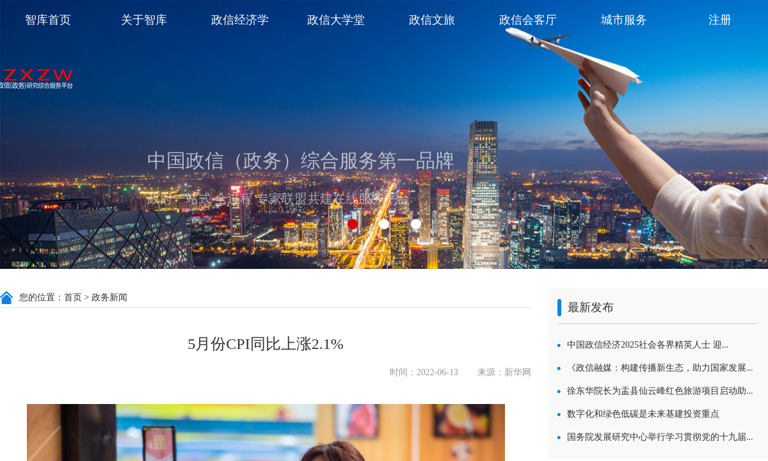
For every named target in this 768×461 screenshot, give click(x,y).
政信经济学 (240, 19)
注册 (720, 19)
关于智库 (144, 19)
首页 (73, 297)
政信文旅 (432, 19)
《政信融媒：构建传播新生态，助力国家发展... (660, 368)
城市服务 (624, 19)
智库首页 (48, 19)
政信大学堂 (336, 19)
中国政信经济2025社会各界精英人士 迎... (647, 345)
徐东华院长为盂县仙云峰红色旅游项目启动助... (660, 391)
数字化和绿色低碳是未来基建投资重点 (643, 414)
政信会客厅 (528, 19)
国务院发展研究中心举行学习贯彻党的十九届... (660, 437)
